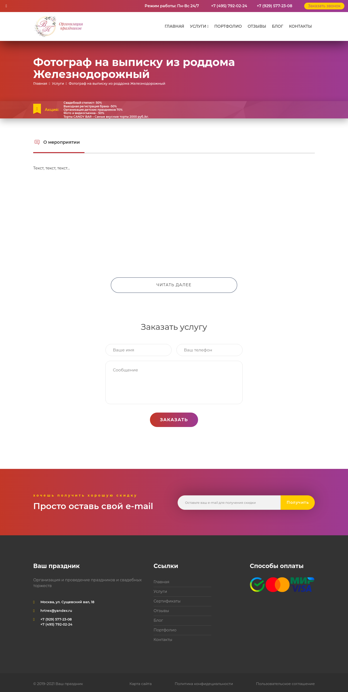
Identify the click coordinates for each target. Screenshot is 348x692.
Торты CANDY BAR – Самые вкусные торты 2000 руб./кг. (106, 116)
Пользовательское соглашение (285, 683)
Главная (174, 26)
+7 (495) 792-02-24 (229, 6)
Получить (298, 502)
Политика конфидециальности (204, 683)
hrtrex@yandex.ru (56, 610)
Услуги (198, 26)
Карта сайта (140, 683)
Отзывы (257, 26)
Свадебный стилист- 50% (83, 102)
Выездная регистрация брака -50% (90, 106)
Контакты (300, 26)
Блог (277, 26)
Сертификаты (167, 601)
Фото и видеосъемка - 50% (84, 113)
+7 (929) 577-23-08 (274, 6)
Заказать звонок (324, 6)
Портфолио (228, 26)
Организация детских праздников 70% (93, 109)
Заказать (174, 419)
